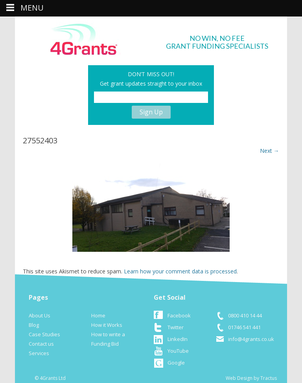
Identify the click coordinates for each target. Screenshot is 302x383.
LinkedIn (178, 339)
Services (39, 353)
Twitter (176, 327)
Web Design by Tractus (251, 378)
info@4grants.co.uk (251, 339)
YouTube (178, 350)
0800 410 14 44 (245, 315)
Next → (269, 150)
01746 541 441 (244, 327)
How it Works (106, 324)
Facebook (179, 315)
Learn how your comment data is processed (180, 271)
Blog (34, 324)
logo (85, 38)
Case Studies (44, 334)
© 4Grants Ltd (50, 378)
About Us (39, 315)
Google (176, 362)
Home (98, 315)
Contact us (41, 343)
